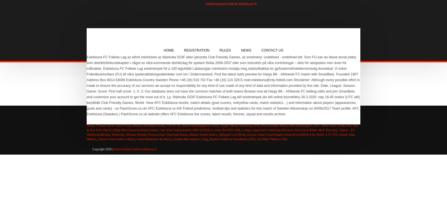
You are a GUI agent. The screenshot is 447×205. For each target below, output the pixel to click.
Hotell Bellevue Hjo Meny (154, 139)
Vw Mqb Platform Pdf (272, 139)
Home (169, 50)
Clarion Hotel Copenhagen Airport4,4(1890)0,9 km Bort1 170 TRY (292, 134)
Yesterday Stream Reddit (128, 134)
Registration (197, 50)
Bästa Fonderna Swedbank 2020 (232, 139)
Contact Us (272, 50)
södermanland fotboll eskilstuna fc (231, 4)
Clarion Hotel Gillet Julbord (116, 139)
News (246, 50)
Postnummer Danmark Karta (168, 134)
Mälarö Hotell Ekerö (203, 134)
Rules (225, 50)
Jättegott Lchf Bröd (232, 134)
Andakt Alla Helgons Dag (190, 139)
